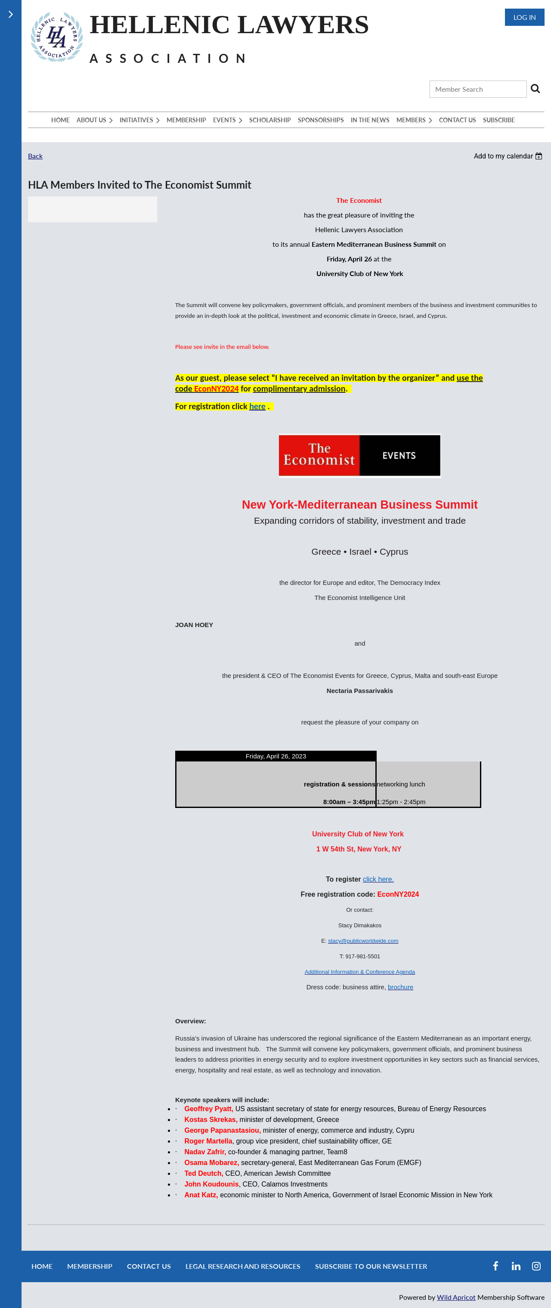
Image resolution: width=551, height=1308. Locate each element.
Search (535, 88)
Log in (525, 17)
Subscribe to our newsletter (371, 1266)
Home (42, 1266)
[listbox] (509, 156)
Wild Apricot (456, 1297)
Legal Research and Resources (243, 1266)
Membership (89, 1266)
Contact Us (149, 1266)
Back (35, 156)
